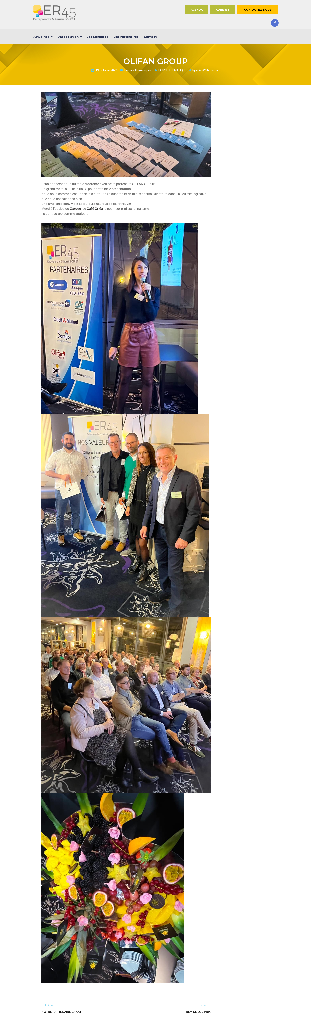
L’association (68, 37)
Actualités (41, 37)
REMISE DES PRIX (198, 1012)
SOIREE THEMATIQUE (172, 70)
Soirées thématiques (137, 70)
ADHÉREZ (222, 9)
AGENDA (197, 9)
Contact (150, 37)
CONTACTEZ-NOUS (257, 9)
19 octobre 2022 (106, 70)
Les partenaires (126, 37)
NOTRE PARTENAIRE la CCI (61, 1012)
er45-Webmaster (207, 70)
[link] (88, 209)
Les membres (97, 37)
